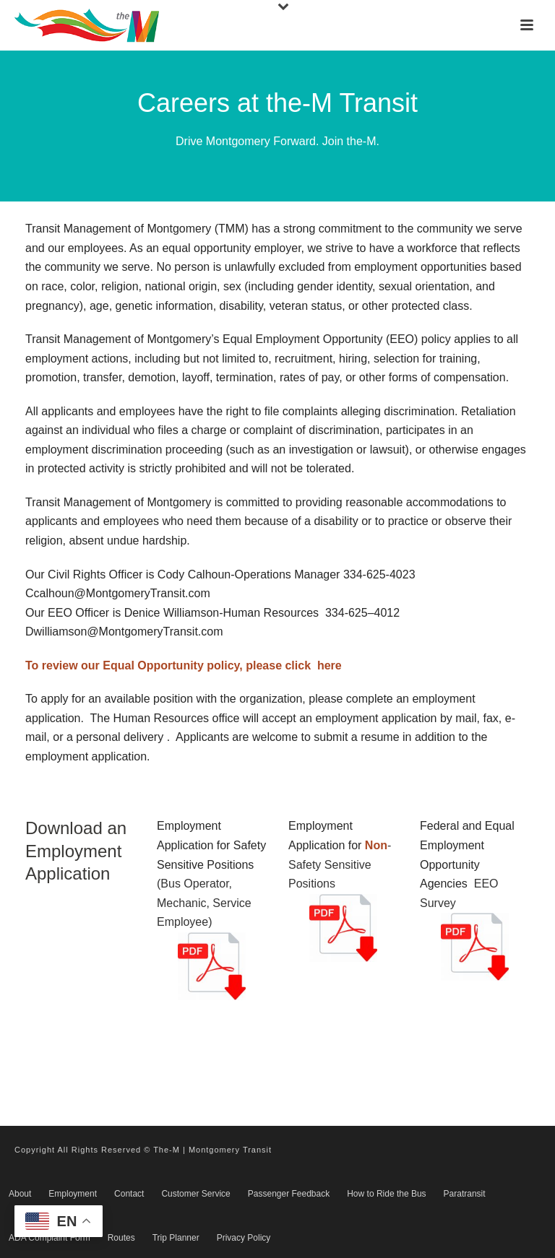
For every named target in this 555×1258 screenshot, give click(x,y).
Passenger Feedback (289, 1194)
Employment (72, 1194)
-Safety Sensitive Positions (339, 864)
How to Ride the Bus (386, 1194)
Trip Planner (175, 1238)
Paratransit (465, 1194)
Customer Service (195, 1194)
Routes (121, 1238)
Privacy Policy (244, 1238)
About (20, 1194)
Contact (129, 1194)
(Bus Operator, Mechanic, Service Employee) (204, 902)
